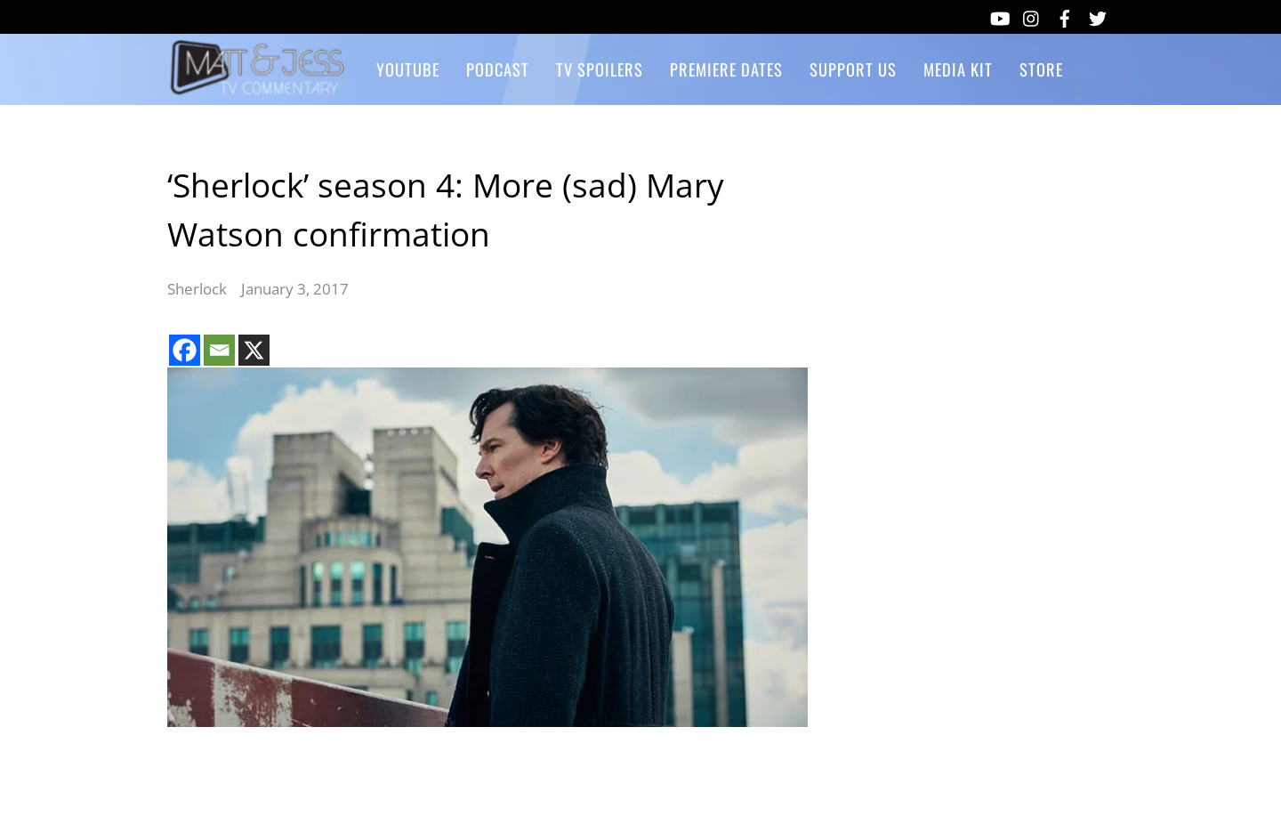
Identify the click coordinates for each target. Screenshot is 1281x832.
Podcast (497, 69)
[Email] (219, 350)
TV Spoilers (599, 69)
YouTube (407, 69)
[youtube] (999, 15)
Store (1041, 69)
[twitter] (1097, 15)
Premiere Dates (726, 69)
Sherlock (197, 289)
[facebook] (1064, 15)
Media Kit (958, 69)
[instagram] (1031, 15)
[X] (254, 350)
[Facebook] (184, 350)
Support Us (853, 69)
